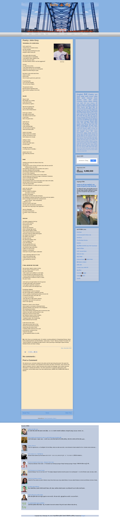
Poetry (91, 94)
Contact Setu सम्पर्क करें (82, 267)
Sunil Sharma (91, 103)
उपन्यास (82, 141)
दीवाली (90, 147)
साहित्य (95, 121)
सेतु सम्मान (81, 137)
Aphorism (84, 145)
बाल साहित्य (88, 108)
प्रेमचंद (96, 127)
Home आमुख (26, 34)
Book (95, 98)
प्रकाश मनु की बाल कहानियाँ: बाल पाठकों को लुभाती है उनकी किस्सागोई (86, 185)
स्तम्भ (90, 99)
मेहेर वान (95, 117)
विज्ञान (86, 127)
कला (86, 129)
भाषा (83, 120)
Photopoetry (84, 149)
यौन (80, 144)
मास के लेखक (82, 151)
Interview (79, 108)
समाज (80, 145)
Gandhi (89, 132)
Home (47, 413)
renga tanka (89, 142)
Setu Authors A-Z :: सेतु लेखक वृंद (35, 454)
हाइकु (86, 144)
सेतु (44, 34)
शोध (96, 108)
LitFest (93, 137)
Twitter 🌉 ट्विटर (81, 275)
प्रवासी (92, 122)
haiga (91, 144)
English (80, 94)
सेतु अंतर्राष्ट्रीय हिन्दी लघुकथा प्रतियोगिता (36, 503)
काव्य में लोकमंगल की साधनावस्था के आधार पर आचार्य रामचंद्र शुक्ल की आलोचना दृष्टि (44, 437)
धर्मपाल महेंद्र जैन (93, 107)
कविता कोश (79, 265)
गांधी (77, 131)
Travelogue (90, 129)
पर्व (96, 135)
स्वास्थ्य (87, 139)
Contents (79, 101)
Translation (89, 104)
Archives (85, 34)
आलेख (82, 96)
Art (81, 106)
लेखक (78, 98)
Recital (83, 147)
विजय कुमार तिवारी (90, 117)
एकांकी (96, 148)
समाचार (84, 113)
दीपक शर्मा (85, 106)
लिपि (77, 145)
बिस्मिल (78, 125)
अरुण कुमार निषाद (85, 122)
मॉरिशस (82, 135)
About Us (77, 34)
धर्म (85, 141)
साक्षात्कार (93, 114)
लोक (82, 139)
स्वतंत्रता (91, 141)
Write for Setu (52, 34)
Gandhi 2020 (80, 124)
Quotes (88, 145)
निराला (94, 135)
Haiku (78, 122)
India (85, 99)
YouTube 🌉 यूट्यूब (81, 273)
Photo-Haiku (87, 148)
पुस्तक (83, 98)
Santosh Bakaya (86, 111)
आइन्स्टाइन (93, 134)
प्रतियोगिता (86, 134)
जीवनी (85, 120)
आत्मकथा (92, 121)
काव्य (96, 94)
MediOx (79, 243)
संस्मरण (78, 113)
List (78, 103)
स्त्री (91, 131)
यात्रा (92, 125)
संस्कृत (95, 122)
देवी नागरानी (79, 115)
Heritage (95, 141)
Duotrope (79, 232)
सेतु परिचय (79, 270)
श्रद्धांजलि (82, 131)
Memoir (92, 113)
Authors (62, 34)
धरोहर (90, 110)
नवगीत (78, 144)
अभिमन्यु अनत (94, 139)
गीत (96, 114)
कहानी (86, 96)
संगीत (80, 149)
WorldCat (79, 237)
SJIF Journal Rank (81, 251)
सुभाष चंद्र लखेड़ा (93, 120)
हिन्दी (85, 94)
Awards (69, 34)
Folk (80, 147)
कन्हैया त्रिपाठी (94, 111)
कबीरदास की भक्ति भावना (33, 429)
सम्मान (90, 124)
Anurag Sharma (81, 104)
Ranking (93, 145)
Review (79, 99)
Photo (87, 131)
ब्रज (78, 147)
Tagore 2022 (91, 127)
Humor (78, 142)
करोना (93, 124)
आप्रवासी (78, 141)
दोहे (88, 137)
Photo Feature (81, 107)
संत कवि (85, 135)
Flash (88, 113)
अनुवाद (88, 106)
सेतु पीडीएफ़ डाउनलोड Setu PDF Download (87, 245)
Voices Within (87, 101)
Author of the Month (85, 114)
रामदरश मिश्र (89, 138)
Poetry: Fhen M (32, 445)
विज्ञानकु (86, 124)
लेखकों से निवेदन (80, 248)
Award (95, 131)
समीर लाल (90, 115)
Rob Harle (86, 110)
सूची (87, 107)
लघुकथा (78, 106)
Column (95, 129)
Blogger (83, 515)
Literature (81, 138)
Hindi (78, 96)
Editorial (89, 98)
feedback (93, 148)
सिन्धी (78, 137)
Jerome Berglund (92, 118)
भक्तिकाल (78, 139)
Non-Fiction (94, 132)
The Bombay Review (82, 240)
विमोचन (87, 141)
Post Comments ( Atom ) (50, 418)
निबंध (81, 113)
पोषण (96, 124)
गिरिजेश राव (95, 142)
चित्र (88, 120)
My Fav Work (83, 142)
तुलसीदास (95, 144)
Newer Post (26, 413)
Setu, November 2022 (66, 348)
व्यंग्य (96, 106)
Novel (78, 120)
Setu (39, 34)
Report (78, 134)
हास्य (91, 137)
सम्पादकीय (93, 106)
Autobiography (84, 125)
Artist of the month (81, 148)
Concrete (93, 128)
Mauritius (86, 137)
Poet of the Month (90, 149)
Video (81, 134)
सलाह (84, 139)
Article (95, 99)
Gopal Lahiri (80, 110)
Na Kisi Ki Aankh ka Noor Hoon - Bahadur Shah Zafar (41, 462)
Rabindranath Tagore (82, 132)
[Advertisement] (87, 65)
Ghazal (93, 108)
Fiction (91, 96)
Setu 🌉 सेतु (60, 5)
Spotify (78, 278)
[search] (83, 160)
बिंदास (80, 111)
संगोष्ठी (85, 151)
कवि (96, 103)
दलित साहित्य (94, 138)
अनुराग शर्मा (83, 103)
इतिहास (89, 128)
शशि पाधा (85, 115)
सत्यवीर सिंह (79, 128)
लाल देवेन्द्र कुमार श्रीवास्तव (33, 486)
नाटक (85, 138)
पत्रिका (78, 149)
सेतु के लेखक (79, 256)
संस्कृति (89, 134)
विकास (96, 147)
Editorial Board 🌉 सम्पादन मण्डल (85, 259)
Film (89, 144)
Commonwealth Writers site (84, 235)
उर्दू (89, 125)
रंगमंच (93, 147)
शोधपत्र (95, 101)
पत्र (81, 120)
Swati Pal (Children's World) (35, 478)
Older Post (68, 413)
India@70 (84, 128)
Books (33, 34)
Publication (90, 135)
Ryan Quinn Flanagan (83, 121)
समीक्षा (95, 96)
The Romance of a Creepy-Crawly (36, 470)
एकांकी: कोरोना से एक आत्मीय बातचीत (35, 495)
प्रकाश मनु (94, 104)
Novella (82, 127)
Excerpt (84, 108)
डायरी (96, 145)
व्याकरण (83, 144)
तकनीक (87, 147)
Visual (90, 139)
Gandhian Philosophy (82, 118)
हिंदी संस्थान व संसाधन (81, 262)
